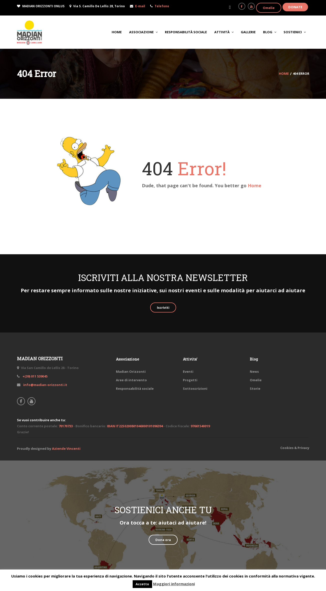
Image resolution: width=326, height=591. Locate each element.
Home (254, 185)
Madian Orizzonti (131, 371)
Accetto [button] (142, 584)
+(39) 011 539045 (34, 376)
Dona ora (163, 540)
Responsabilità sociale (135, 388)
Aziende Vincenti (66, 448)
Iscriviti (163, 307)
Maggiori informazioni (174, 583)
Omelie (269, 8)
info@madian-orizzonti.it (44, 384)
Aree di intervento (131, 380)
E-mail (140, 6)
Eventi (188, 371)
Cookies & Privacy (294, 448)
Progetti (190, 380)
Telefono (162, 6)
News (254, 371)
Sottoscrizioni (195, 388)
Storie (255, 388)
